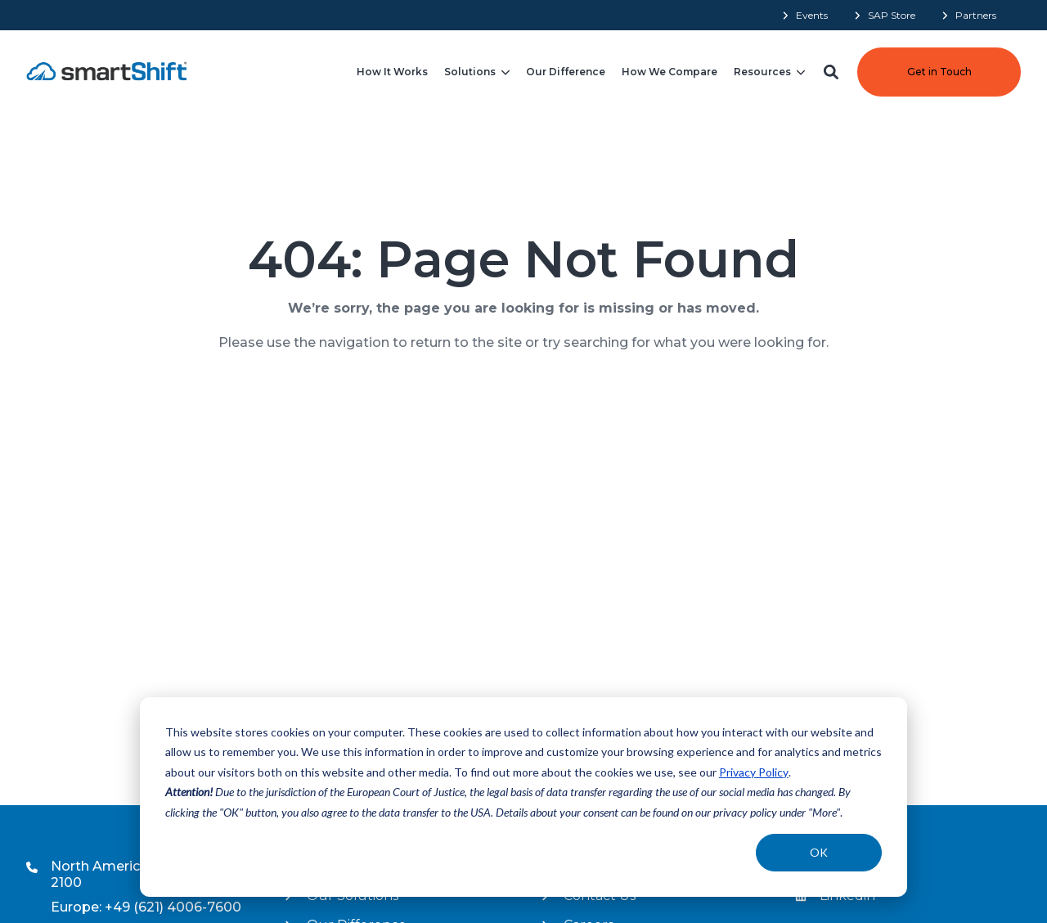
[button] (831, 72)
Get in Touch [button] (939, 71)
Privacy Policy (754, 772)
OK (819, 852)
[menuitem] (804, 15)
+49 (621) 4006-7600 (173, 907)
